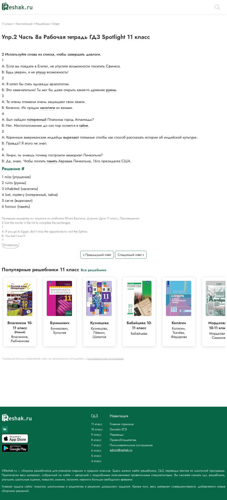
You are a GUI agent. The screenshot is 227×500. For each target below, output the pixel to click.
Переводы (117, 434)
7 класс (96, 445)
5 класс (96, 455)
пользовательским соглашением (105, 359)
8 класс (96, 440)
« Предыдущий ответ (97, 255)
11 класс (96, 424)
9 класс (96, 434)
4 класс (96, 461)
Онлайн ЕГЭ (118, 429)
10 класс (97, 429)
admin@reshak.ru (121, 450)
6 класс (96, 450)
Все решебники (93, 269)
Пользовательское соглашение (131, 445)
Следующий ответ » (131, 255)
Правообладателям (123, 440)
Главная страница (122, 424)
